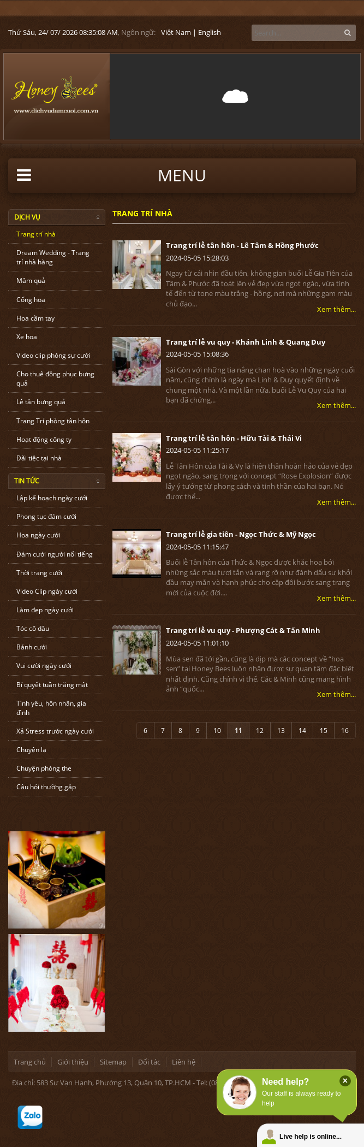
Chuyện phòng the (43, 768)
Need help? (285, 1081)
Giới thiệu (72, 1062)
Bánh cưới (31, 647)
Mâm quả (30, 280)
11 (238, 730)
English (209, 32)
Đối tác (149, 1062)
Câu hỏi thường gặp (46, 786)
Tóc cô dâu (32, 628)
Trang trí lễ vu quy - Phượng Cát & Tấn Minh (243, 630)
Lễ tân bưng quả (40, 401)
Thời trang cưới (39, 572)
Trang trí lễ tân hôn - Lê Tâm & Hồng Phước (242, 245)
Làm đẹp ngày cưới (45, 609)
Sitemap (113, 1062)
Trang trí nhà (36, 234)
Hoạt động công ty (43, 439)
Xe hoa (26, 336)
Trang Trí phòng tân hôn (52, 420)
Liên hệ (183, 1062)
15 (323, 730)
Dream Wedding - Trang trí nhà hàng (52, 257)
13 (281, 730)
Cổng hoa (30, 299)
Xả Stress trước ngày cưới (55, 731)
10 (217, 730)
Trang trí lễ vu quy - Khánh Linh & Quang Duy (245, 342)
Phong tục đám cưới (46, 516)
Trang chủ (30, 1062)
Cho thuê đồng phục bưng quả (55, 378)
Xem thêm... (336, 309)
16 (345, 730)
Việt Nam (176, 32)
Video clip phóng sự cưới (53, 355)
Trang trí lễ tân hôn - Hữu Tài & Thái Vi (234, 438)
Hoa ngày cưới (38, 535)
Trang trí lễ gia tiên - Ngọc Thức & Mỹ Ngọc (241, 534)
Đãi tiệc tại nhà (39, 458)
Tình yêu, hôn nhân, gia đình (51, 708)
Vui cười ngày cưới (43, 665)
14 (302, 730)
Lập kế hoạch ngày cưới (51, 497)
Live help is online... (310, 1136)
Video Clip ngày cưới (46, 591)
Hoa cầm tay (35, 318)
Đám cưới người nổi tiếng (54, 554)
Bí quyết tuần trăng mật (52, 684)
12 (260, 730)
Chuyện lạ (31, 749)
